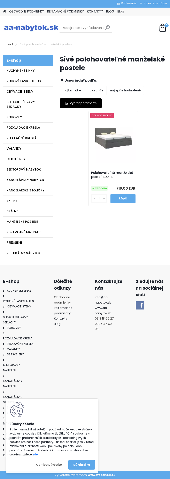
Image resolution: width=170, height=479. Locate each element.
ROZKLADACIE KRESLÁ (23, 127)
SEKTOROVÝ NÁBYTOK (24, 169)
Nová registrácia (155, 3)
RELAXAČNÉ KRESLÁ (22, 138)
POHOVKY (14, 117)
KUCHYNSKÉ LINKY (20, 70)
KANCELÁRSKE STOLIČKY (25, 190)
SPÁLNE (12, 211)
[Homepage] (4, 12)
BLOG (110, 11)
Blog (120, 11)
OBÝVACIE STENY (20, 91)
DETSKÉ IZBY (16, 159)
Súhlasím (81, 464)
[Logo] (31, 28)
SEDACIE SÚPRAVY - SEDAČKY (22, 104)
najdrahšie (95, 90)
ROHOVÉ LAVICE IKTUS (24, 81)
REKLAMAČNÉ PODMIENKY (65, 11)
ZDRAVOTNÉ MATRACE (24, 232)
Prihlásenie (129, 3)
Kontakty (60, 318)
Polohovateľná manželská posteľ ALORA (112, 175)
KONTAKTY (95, 11)
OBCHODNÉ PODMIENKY (26, 11)
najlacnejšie (72, 90)
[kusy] (99, 198)
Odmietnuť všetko (49, 465)
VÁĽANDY (14, 148)
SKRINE (12, 201)
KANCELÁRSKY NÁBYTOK (25, 180)
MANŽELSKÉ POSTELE (22, 222)
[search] (107, 29)
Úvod (9, 44)
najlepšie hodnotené (125, 90)
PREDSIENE (15, 242)
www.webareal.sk (101, 475)
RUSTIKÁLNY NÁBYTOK (24, 253)
